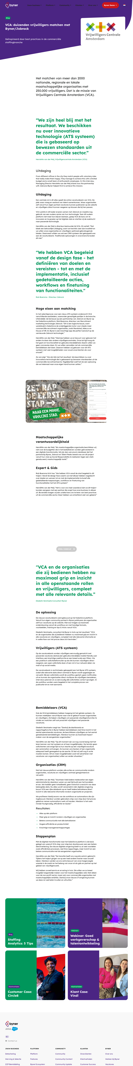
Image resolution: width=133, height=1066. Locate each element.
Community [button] (65, 5)
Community (60, 1054)
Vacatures (109, 1064)
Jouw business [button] (34, 5)
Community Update (63, 1064)
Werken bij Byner (112, 1059)
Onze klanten (85, 1054)
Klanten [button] (79, 5)
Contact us (11, 1041)
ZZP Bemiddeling (12, 1064)
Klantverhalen (86, 1059)
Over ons (109, 1054)
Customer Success (88, 1064)
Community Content (63, 1059)
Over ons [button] (93, 5)
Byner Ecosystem (37, 1064)
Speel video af (66, 549)
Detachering (10, 1054)
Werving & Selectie (13, 1059)
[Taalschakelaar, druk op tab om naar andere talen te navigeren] (125, 5)
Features (34, 1059)
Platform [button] (50, 5)
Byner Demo (110, 5)
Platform (34, 1054)
